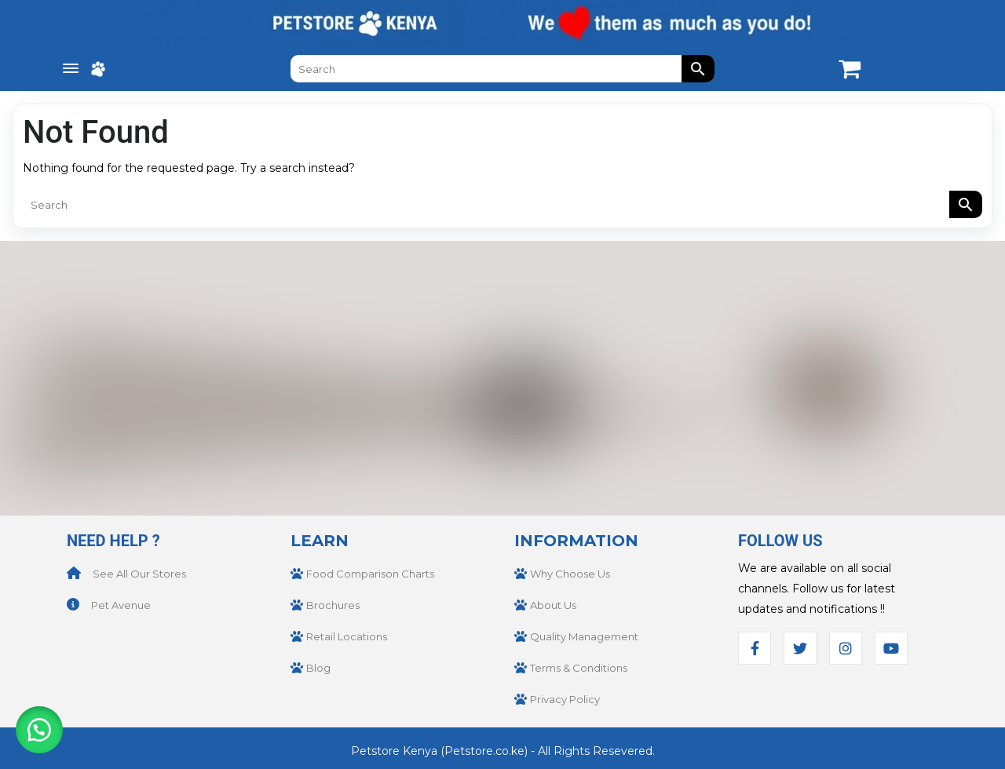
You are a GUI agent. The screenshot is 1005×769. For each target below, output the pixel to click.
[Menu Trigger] (70, 69)
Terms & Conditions (578, 667)
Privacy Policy (565, 699)
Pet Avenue (121, 605)
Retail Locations (346, 636)
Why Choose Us (570, 573)
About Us (553, 605)
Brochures (333, 605)
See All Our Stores (139, 573)
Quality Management (584, 636)
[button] (39, 729)
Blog (318, 667)
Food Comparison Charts (370, 573)
